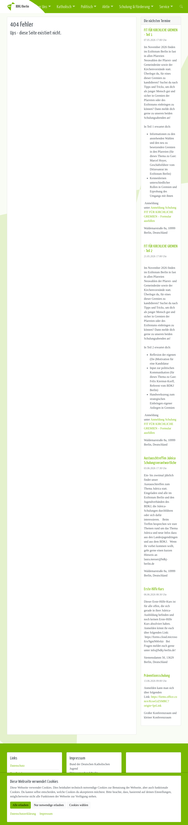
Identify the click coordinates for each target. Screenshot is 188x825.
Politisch (87, 6)
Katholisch (64, 6)
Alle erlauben (20, 805)
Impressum (46, 813)
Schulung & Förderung (134, 6)
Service (164, 6)
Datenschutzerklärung (23, 813)
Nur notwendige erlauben (49, 805)
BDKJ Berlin (18, 6)
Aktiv (106, 6)
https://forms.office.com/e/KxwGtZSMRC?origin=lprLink (160, 701)
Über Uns (41, 6)
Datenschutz (17, 765)
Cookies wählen (78, 805)
